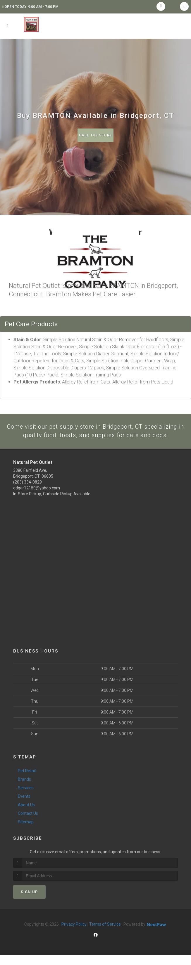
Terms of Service (105, 934)
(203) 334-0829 (27, 492)
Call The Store (95, 135)
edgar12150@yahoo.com (36, 498)
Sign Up (29, 902)
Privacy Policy (74, 934)
